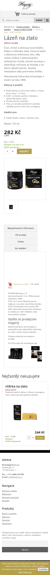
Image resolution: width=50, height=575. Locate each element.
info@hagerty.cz (15, 477)
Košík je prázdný (25, 13)
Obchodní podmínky (10, 497)
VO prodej (20, 235)
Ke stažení (20, 248)
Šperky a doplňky (9, 513)
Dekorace (6, 517)
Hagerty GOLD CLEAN (23, 29)
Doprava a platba (9, 491)
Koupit (24, 151)
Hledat (39, 20)
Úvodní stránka (22, 27)
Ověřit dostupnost (11, 147)
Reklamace (6, 494)
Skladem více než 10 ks (14, 144)
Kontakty (6, 501)
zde (35, 343)
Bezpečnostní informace (21, 228)
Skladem (9, 439)
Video (21, 241)
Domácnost (7, 523)
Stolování (6, 520)
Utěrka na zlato (16, 386)
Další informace (25, 572)
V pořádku (43, 569)
